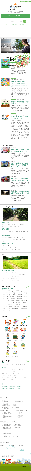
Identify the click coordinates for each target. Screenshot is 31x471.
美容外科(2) (24, 300)
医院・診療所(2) (6, 294)
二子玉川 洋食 (5, 404)
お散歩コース (5, 247)
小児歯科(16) (19, 291)
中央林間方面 (5, 364)
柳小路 (3, 249)
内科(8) (13, 293)
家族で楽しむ (12, 231)
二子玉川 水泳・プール (18, 424)
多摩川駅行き (12, 379)
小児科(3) (14, 294)
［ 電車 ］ (4, 362)
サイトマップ (12, 445)
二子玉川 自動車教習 (6, 427)
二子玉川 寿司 (15, 404)
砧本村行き (15, 371)
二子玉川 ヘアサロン (6, 412)
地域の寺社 (22, 224)
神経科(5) (20, 294)
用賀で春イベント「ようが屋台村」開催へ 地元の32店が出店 (19, 179)
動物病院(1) (12, 296)
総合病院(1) (18, 302)
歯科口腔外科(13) (6, 293)
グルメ (4, 400)
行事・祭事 (4, 237)
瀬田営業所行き (22, 369)
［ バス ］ (4, 367)
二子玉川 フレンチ (6, 407)
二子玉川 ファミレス (6, 408)
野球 (20, 274)
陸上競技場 (17, 276)
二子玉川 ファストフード (17, 401)
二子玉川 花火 (5, 442)
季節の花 (10, 237)
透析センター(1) (6, 308)
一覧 (28, 286)
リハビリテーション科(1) (8, 302)
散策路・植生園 (5, 226)
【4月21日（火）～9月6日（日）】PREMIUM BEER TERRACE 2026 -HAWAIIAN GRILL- (19, 84)
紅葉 (24, 239)
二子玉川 (4, 397)
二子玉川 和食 (5, 401)
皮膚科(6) (19, 293)
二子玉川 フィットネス (7, 417)
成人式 (18, 237)
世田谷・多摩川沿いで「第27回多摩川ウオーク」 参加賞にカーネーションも (20, 164)
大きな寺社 (16, 224)
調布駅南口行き (17, 375)
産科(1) (24, 302)
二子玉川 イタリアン (6, 405)
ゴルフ (3, 272)
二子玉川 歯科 (19, 412)
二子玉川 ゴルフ (17, 422)
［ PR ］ (4, 384)
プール (7, 272)
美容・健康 (5, 410)
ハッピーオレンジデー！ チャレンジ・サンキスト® (19, 117)
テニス (24, 272)
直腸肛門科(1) (17, 306)
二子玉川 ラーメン (16, 405)
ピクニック (9, 233)
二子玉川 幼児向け (6, 425)
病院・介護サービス (8, 286)
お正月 (14, 237)
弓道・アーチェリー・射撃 (7, 276)
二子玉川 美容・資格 (6, 428)
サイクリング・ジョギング (16, 272)
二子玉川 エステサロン (7, 415)
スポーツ (4, 233)
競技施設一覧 (17, 280)
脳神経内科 (24, 306)
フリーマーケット (24, 233)
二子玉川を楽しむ (7, 207)
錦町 (16, 249)
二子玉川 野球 (17, 427)
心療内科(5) (12, 298)
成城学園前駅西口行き (6, 373)
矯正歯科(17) (11, 291)
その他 (4, 432)
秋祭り (3, 241)
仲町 (19, 249)
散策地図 (4, 245)
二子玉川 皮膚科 (20, 415)
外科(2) (12, 300)
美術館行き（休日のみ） (7, 375)
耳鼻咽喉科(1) (6, 300)
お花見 (10, 239)
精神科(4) (26, 296)
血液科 (10, 306)
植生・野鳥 (25, 231)
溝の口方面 (22, 364)
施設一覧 (19, 226)
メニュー (15, 15)
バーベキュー (16, 233)
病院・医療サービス (21, 410)
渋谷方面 (11, 364)
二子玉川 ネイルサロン (7, 416)
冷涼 (14, 239)
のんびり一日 (5, 231)
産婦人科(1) (5, 296)
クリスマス (8, 241)
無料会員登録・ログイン (26, 1)
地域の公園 (10, 224)
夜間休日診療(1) (15, 308)
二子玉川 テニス (17, 425)
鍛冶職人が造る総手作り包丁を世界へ (11, 386)
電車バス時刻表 (7, 361)
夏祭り (17, 239)
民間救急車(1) (24, 308)
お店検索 (4, 316)
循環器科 (10, 304)
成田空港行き (18, 377)
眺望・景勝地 (19, 231)
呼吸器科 (5, 304)
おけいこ (4, 421)
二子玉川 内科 (19, 413)
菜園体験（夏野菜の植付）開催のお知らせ (20, 102)
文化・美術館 (13, 226)
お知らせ (4, 445)
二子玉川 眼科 (19, 416)
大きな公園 (4, 224)
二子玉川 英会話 (5, 422)
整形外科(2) (19, 296)
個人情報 (4, 456)
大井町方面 (16, 364)
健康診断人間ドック (18, 304)
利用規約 (11, 456)
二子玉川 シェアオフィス (7, 433)
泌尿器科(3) (19, 298)
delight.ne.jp (29, 466)
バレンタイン (5, 239)
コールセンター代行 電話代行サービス (10, 436)
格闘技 (23, 274)
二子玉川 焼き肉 (15, 407)
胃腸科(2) (18, 300)
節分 (22, 237)
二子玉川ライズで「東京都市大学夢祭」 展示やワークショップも (20, 192)
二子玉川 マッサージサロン (7, 413)
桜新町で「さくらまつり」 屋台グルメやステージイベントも (20, 150)
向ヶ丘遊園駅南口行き (13, 369)
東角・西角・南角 (10, 249)
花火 (21, 239)
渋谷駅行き (4, 369)
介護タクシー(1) (6, 310)
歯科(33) (4, 291)
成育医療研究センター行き (18, 373)
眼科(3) (25, 293)
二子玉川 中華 (5, 403)
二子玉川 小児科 (20, 417)
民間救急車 (4, 434)
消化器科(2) (5, 298)
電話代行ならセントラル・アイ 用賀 (11, 388)
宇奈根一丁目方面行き (6, 371)
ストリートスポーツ (13, 274)
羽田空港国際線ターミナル (7, 377)
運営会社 (21, 445)
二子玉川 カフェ (15, 403)
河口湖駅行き (25, 377)
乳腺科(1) (5, 306)
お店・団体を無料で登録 (18, 24)
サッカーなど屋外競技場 (7, 280)
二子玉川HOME (4, 38)
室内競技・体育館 (6, 278)
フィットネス (5, 274)
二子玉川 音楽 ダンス (6, 424)
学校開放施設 (14, 278)
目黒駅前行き (5, 379)
